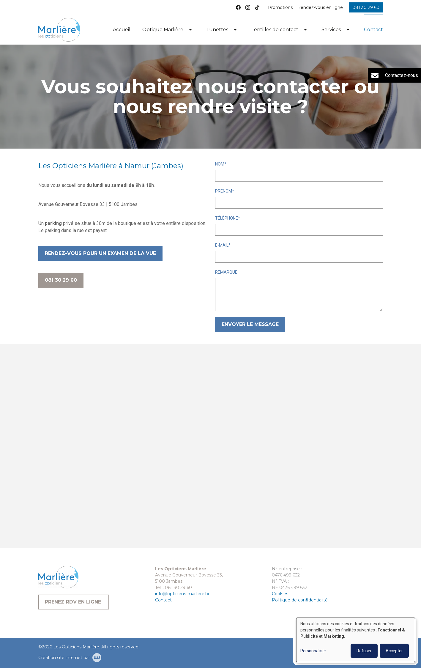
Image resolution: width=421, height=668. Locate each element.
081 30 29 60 (61, 280)
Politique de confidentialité (300, 600)
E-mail (221, 245)
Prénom (223, 191)
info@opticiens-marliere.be (183, 593)
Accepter (394, 650)
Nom (219, 164)
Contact (373, 29)
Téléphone (226, 218)
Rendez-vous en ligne (320, 7)
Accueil (121, 29)
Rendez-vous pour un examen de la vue (100, 253)
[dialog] (355, 640)
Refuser (364, 650)
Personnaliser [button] (313, 650)
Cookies (280, 593)
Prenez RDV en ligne (74, 602)
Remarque (226, 272)
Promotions (280, 7)
